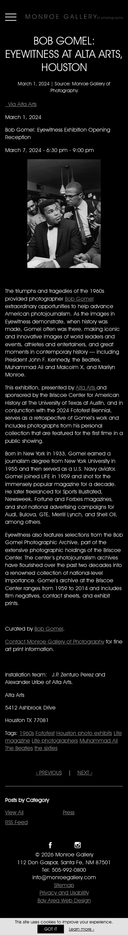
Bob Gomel (79, 299)
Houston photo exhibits (84, 733)
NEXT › (85, 772)
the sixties (45, 748)
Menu (10, 17)
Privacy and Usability (64, 892)
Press (68, 812)
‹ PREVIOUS (49, 772)
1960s (26, 733)
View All (14, 812)
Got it (50, 929)
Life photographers (55, 740)
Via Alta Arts (21, 104)
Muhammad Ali (99, 740)
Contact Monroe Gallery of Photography (54, 641)
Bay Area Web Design (64, 900)
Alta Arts (86, 387)
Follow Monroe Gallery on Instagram (78, 845)
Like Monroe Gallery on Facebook (50, 845)
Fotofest (45, 733)
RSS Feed (16, 822)
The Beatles (19, 748)
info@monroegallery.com (64, 877)
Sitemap (64, 885)
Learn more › (81, 929)
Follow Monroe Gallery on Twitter (64, 845)
